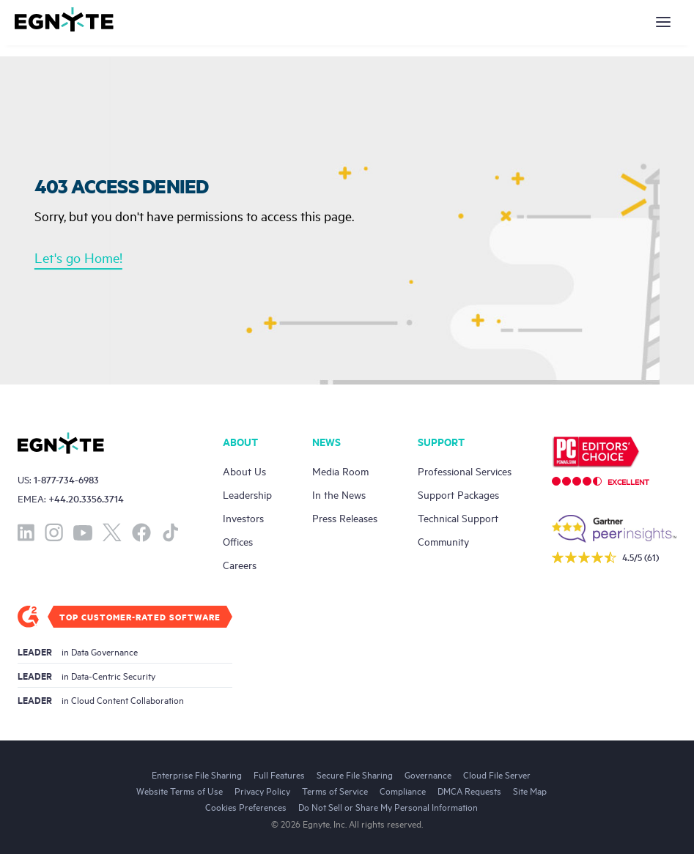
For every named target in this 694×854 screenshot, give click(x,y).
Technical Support (458, 517)
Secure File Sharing (355, 774)
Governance (428, 774)
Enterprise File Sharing (197, 774)
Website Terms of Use (179, 790)
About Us (244, 471)
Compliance (403, 790)
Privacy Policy (262, 790)
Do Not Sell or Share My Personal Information (388, 806)
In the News (339, 494)
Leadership (247, 494)
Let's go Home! (78, 257)
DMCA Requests (469, 790)
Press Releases (344, 517)
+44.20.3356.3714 (86, 498)
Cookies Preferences (246, 806)
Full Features (279, 774)
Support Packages (458, 494)
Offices (238, 541)
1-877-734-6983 (66, 479)
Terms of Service (335, 790)
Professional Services (465, 471)
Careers (239, 564)
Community (443, 541)
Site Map (530, 790)
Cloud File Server (497, 774)
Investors (243, 517)
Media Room (340, 471)
